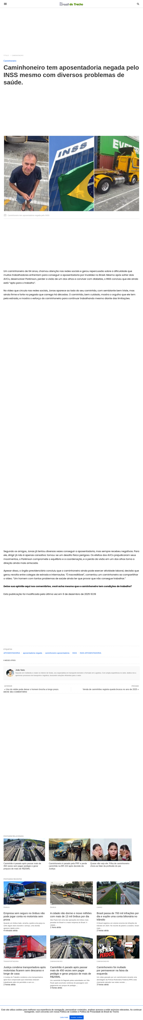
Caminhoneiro (17, 55)
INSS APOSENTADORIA (90, 653)
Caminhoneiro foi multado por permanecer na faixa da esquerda (112, 970)
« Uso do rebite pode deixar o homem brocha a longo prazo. (31, 689)
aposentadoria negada (32, 653)
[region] (71, 29)
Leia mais (64, 1017)
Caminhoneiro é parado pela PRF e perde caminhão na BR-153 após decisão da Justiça (68, 866)
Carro (99, 907)
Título (6, 55)
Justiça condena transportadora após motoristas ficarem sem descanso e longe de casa (25, 970)
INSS (74, 653)
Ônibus (7, 907)
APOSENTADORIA (12, 653)
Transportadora (11, 961)
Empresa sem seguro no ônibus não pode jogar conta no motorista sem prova (24, 916)
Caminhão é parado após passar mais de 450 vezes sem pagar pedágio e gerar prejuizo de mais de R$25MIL (22, 866)
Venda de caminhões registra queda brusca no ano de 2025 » (111, 689)
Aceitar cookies (76, 1017)
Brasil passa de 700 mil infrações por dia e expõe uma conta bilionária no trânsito (118, 916)
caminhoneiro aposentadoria (57, 653)
